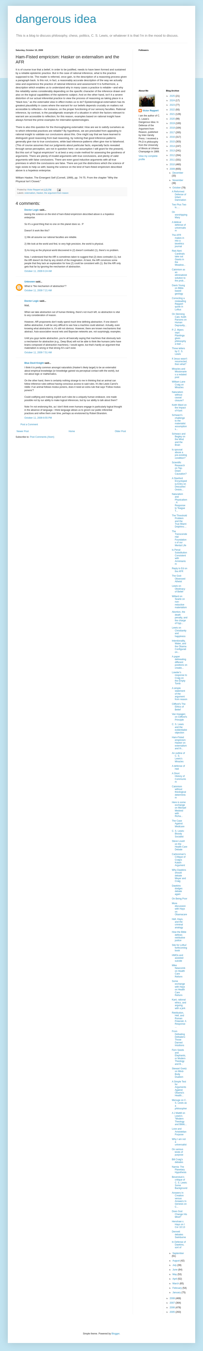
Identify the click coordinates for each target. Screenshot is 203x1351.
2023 (172, 105)
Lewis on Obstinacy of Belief (178, 589)
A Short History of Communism (179, 777)
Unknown (29, 281)
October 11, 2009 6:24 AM (38, 271)
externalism (30, 193)
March (176, 1283)
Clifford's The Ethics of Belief (178, 707)
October (176, 187)
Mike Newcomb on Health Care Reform (178, 971)
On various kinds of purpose (177, 1152)
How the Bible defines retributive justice (179, 936)
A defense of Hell (178, 767)
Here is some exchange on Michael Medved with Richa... (179, 809)
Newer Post (23, 431)
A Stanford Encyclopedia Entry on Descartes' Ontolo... (179, 484)
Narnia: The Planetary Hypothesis (179, 1169)
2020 (172, 118)
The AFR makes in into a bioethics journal (178, 241)
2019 (172, 123)
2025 (172, 96)
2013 (172, 150)
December (177, 172)
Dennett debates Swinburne (179, 1234)
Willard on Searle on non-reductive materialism (179, 602)
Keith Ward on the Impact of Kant (179, 408)
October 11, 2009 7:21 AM (38, 290)
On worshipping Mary (179, 215)
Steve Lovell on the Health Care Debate (179, 845)
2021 (172, 114)
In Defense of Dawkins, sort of (179, 1245)
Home (72, 431)
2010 (172, 164)
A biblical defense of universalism (179, 226)
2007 (172, 1302)
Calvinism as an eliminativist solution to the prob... (179, 275)
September (178, 1253)
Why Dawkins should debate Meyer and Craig (179, 876)
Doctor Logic (31, 210)
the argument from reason (56, 193)
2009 (172, 169)
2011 (172, 159)
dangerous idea (56, 18)
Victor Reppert (150, 110)
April (175, 1278)
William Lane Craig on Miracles (178, 384)
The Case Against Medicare (178, 823)
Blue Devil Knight (34, 363)
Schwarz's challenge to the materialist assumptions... (179, 422)
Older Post (120, 431)
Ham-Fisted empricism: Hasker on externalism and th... (179, 743)
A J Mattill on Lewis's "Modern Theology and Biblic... (179, 1119)
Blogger (115, 1333)
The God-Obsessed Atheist (178, 578)
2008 (172, 1298)
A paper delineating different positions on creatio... (179, 662)
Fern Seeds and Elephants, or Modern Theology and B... (179, 1057)
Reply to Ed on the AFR (179, 570)
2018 (172, 127)
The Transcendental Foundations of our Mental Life (179, 538)
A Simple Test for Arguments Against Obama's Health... (179, 1088)
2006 (172, 1307)
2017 (172, 132)
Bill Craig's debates (177, 1161)
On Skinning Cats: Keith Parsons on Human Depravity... (179, 320)
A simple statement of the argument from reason (179, 694)
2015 (172, 141)
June (175, 1269)
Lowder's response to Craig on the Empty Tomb (179, 678)
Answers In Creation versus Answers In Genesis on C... (179, 1199)
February (177, 1288)
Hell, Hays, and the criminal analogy (177, 923)
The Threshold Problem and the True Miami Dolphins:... (179, 521)
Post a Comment (29, 424)
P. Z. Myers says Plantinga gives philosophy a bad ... (179, 336)
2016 (172, 137)
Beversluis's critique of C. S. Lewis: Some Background (179, 1183)
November (177, 180)
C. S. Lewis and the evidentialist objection (179, 728)
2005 (172, 1312)
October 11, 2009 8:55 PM (38, 417)
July (174, 1265)
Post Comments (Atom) (42, 437)
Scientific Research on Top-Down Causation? (179, 468)
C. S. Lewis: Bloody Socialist (178, 834)
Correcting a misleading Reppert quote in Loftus (179, 304)
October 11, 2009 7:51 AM (38, 352)
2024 (172, 100)
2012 (172, 155)
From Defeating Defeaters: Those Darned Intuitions (178, 1038)
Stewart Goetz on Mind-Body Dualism (179, 1072)
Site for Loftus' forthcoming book (179, 948)
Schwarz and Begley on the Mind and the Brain (178, 439)
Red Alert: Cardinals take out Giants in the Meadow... (178, 257)
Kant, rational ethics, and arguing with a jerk (179, 1003)
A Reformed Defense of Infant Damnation (179, 195)
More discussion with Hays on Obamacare (179, 909)
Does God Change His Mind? (179, 1214)
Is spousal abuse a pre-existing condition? (179, 453)
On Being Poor (179, 898)
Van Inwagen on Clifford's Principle (179, 717)
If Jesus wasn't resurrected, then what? (179, 361)
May (174, 1274)
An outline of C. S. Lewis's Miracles (178, 757)
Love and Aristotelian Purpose (179, 1131)
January (176, 1292)
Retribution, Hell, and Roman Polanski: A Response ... (179, 1019)
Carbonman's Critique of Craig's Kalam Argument (179, 860)
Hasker (40, 193)
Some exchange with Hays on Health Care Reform (178, 988)
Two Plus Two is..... (179, 206)
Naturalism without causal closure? (177, 396)
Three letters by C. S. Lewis (178, 351)
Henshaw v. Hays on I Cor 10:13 (178, 1224)
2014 (172, 146)
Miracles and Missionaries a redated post (179, 373)
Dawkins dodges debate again (177, 890)
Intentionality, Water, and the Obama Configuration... (179, 646)
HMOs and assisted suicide (177, 958)
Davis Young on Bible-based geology (178, 289)
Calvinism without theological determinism (179, 792)
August (176, 1260)
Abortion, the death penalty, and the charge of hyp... (179, 618)
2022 (172, 109)
